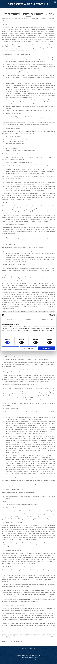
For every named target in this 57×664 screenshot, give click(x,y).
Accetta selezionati (28, 348)
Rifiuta (10, 348)
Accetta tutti (46, 348)
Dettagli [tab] (28, 319)
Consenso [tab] (10, 319)
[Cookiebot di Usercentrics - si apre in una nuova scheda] (48, 315)
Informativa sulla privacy (29, 648)
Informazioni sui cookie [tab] (47, 319)
